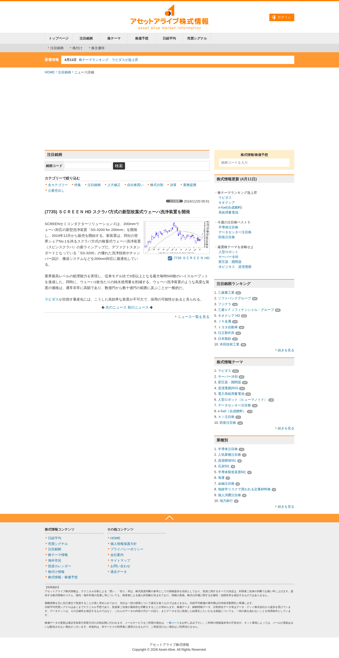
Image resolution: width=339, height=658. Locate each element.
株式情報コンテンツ (59, 529)
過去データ (118, 572)
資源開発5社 (227, 460)
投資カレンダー (59, 566)
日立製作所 (226, 333)
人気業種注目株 (229, 454)
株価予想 (141, 38)
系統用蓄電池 (228, 212)
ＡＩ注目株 (226, 417)
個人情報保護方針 (123, 544)
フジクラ (224, 304)
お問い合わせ (120, 566)
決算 (173, 185)
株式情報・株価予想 (63, 577)
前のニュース (138, 307)
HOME (50, 72)
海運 (221, 478)
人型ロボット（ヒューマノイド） (242, 399)
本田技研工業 (229, 344)
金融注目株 (226, 483)
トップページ (59, 38)
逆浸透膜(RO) (228, 388)
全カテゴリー (58, 185)
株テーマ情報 (58, 555)
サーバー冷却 (228, 257)
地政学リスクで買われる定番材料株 (244, 489)
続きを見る (286, 350)
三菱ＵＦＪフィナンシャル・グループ (246, 310)
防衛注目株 (226, 237)
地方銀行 (226, 501)
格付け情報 (56, 572)
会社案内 (117, 555)
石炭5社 (224, 466)
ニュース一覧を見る (194, 317)
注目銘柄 (86, 38)
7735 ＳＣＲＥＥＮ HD (189, 258)
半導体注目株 (228, 227)
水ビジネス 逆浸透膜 (234, 267)
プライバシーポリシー (126, 549)
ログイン (284, 17)
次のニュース (116, 307)
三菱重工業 (226, 292)
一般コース (172, 622)
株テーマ (114, 38)
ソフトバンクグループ (234, 298)
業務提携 (189, 185)
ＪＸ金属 (224, 321)
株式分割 (156, 185)
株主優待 (96, 48)
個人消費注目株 (229, 495)
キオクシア (226, 202)
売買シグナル (197, 38)
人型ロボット (228, 252)
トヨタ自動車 (228, 327)
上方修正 (114, 185)
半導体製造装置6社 (232, 472)
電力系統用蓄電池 (231, 394)
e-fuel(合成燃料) (230, 207)
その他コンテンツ (120, 529)
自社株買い (135, 185)
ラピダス (52, 299)
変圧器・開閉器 (230, 262)
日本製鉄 (224, 339)
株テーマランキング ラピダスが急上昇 (108, 60)
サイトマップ (120, 560)
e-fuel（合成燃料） (232, 411)
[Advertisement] (169, 112)
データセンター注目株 (234, 232)
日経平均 (169, 38)
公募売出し (56, 190)
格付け (75, 48)
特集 (77, 185)
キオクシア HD (229, 315)
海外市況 (54, 560)
